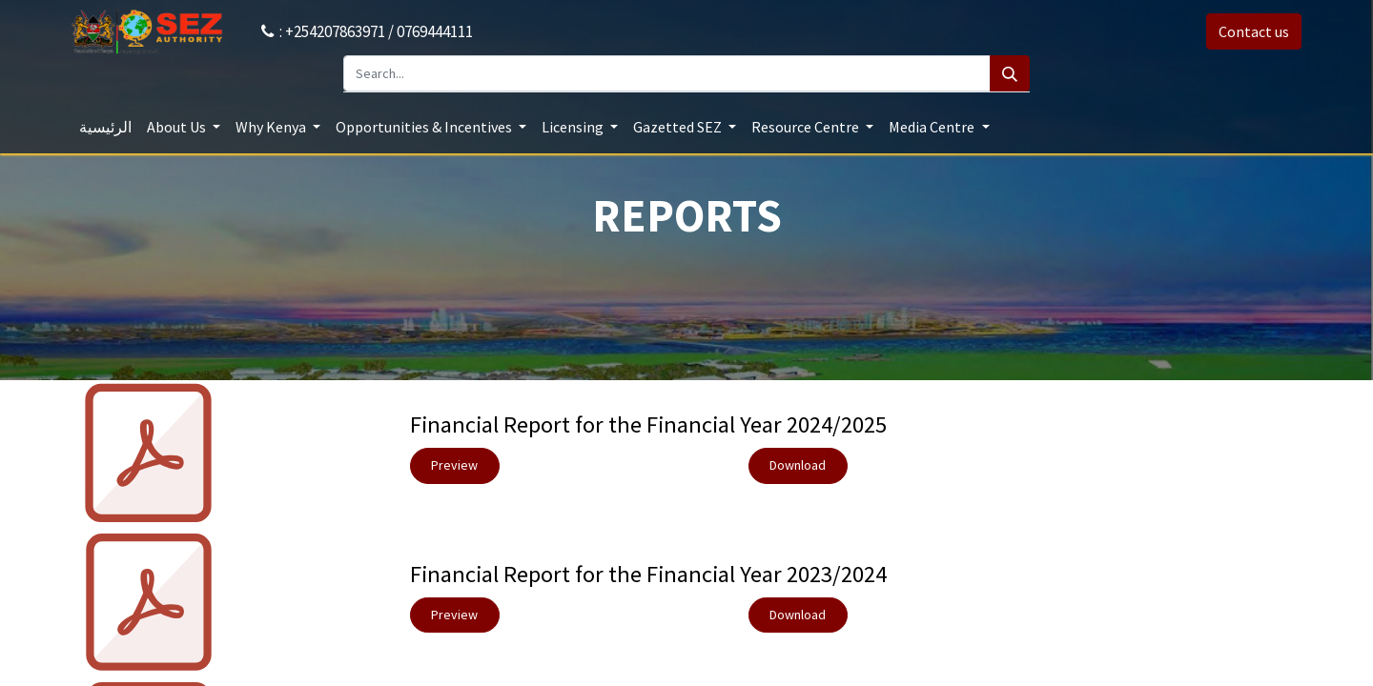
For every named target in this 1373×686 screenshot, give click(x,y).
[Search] (1010, 73)
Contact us (1254, 31)
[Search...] (667, 73)
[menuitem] (105, 127)
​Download (797, 465)
